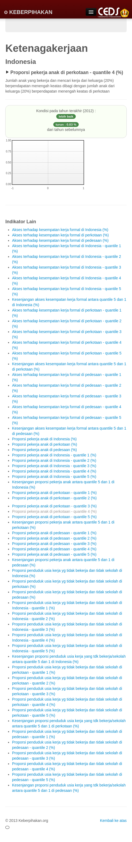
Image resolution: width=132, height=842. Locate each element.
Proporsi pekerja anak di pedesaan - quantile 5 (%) (54, 554)
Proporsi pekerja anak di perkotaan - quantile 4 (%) (54, 511)
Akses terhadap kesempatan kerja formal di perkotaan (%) (60, 235)
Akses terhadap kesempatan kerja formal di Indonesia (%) (60, 230)
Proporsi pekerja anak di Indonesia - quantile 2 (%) (54, 460)
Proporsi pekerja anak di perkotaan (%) (44, 444)
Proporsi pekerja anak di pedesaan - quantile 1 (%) (54, 533)
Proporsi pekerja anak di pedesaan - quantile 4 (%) (54, 549)
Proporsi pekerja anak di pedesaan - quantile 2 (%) (54, 538)
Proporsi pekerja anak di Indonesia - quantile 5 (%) (54, 476)
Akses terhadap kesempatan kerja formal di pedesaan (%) (60, 240)
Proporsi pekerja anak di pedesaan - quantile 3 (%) (54, 543)
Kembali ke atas (113, 820)
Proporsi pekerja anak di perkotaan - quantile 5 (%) (54, 517)
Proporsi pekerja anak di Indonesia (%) (44, 439)
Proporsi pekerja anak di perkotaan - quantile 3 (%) (54, 506)
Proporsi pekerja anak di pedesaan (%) (44, 450)
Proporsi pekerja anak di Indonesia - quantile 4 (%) (54, 471)
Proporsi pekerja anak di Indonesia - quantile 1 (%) (54, 455)
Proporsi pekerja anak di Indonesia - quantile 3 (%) (54, 466)
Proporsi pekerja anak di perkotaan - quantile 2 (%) (54, 498)
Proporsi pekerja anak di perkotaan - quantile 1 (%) (54, 492)
